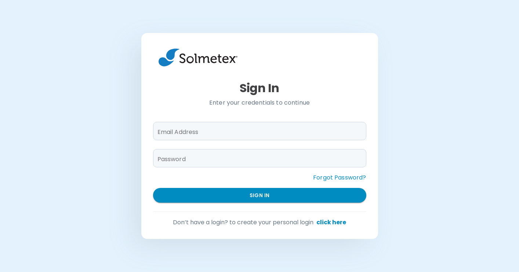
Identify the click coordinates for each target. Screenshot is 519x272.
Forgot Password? (339, 177)
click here (331, 222)
